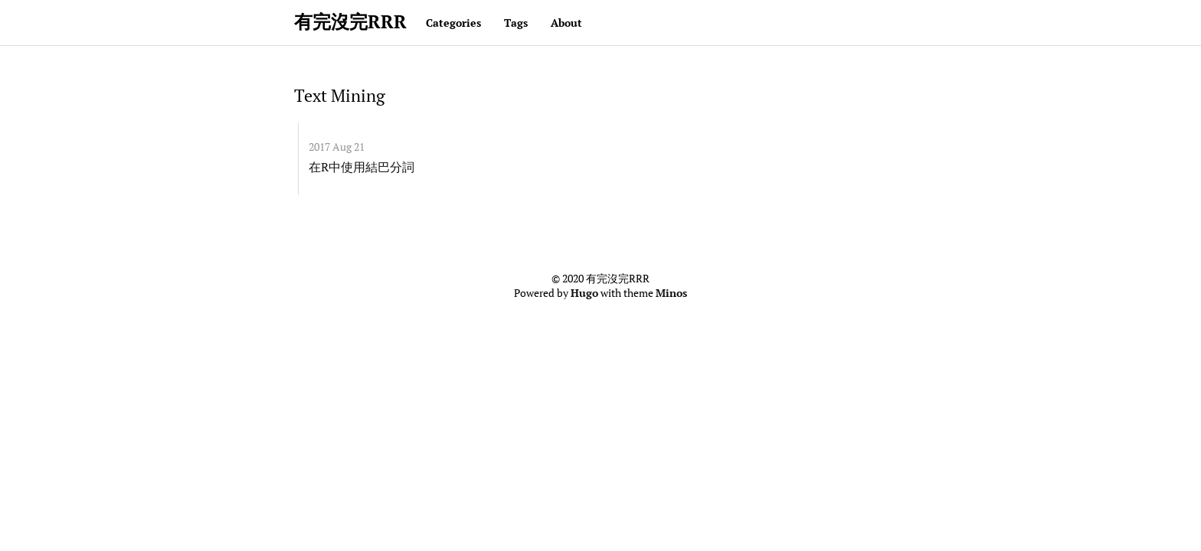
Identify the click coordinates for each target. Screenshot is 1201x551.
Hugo (584, 293)
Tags (516, 22)
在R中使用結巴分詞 (361, 166)
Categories (453, 22)
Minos (671, 293)
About (566, 22)
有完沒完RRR (350, 21)
